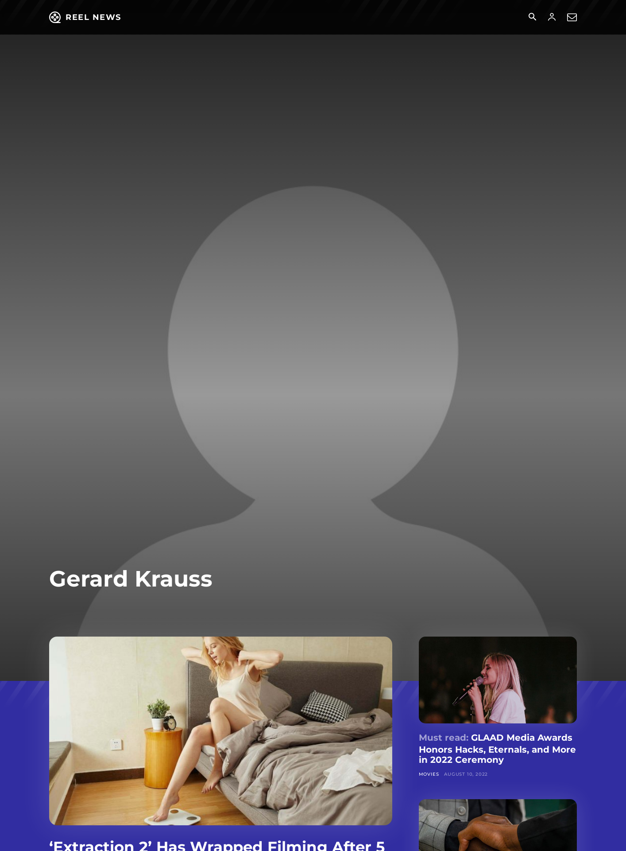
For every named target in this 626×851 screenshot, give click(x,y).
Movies (429, 774)
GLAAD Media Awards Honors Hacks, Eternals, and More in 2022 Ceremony (497, 748)
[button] (532, 18)
